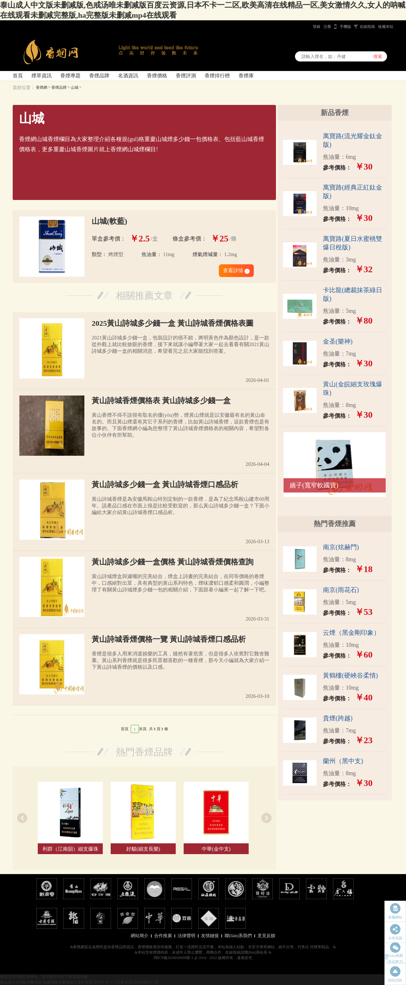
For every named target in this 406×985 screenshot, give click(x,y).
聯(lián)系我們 (238, 935)
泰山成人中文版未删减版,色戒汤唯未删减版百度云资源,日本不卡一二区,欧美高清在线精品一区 (79, 982)
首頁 (18, 75)
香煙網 (41, 87)
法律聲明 (186, 935)
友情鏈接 (210, 935)
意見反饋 (266, 935)
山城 (74, 87)
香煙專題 (70, 75)
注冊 (327, 26)
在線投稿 (367, 26)
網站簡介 (139, 935)
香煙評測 (186, 75)
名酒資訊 (128, 75)
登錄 (316, 26)
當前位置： (24, 87)
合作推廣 (163, 935)
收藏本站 (385, 26)
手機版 (345, 26)
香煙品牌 (99, 75)
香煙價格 (157, 75)
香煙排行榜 (217, 75)
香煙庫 (246, 75)
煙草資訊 (41, 75)
